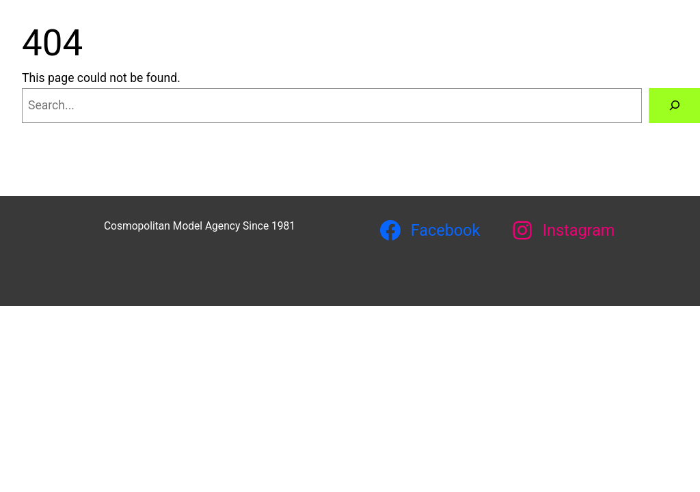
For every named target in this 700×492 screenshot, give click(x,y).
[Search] (674, 105)
